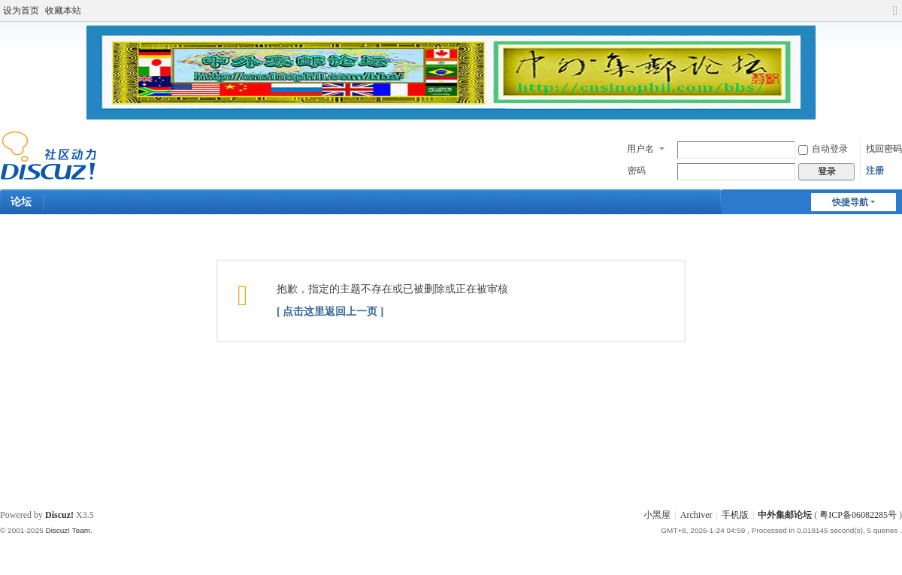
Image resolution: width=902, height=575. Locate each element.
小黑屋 (656, 515)
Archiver (696, 515)
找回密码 (884, 149)
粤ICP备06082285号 (858, 515)
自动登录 (823, 149)
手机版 (735, 515)
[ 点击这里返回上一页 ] (330, 311)
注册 (875, 170)
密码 (637, 170)
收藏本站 (63, 10)
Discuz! (59, 515)
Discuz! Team (67, 530)
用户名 (640, 149)
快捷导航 (850, 202)
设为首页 (21, 10)
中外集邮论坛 (785, 515)
